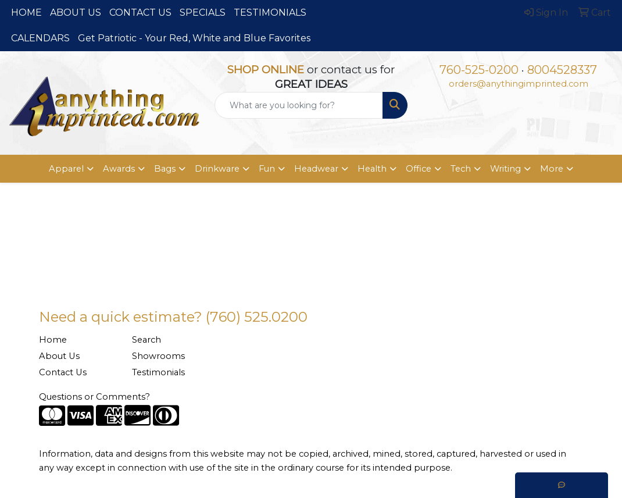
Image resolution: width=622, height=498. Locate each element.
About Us (59, 356)
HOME (26, 12)
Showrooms (158, 356)
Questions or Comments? (94, 397)
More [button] (551, 168)
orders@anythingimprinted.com (518, 84)
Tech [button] (461, 168)
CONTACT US (140, 12)
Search (146, 340)
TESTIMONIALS (270, 12)
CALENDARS (40, 38)
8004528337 (562, 70)
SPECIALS (203, 12)
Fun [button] (267, 168)
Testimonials (158, 372)
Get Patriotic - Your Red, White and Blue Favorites (194, 38)
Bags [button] (165, 168)
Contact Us (63, 372)
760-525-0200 (479, 70)
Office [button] (418, 168)
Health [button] (372, 168)
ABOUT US (75, 12)
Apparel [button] (66, 168)
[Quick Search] (299, 105)
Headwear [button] (316, 168)
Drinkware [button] (217, 168)
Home (53, 340)
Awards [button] (119, 168)
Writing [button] (505, 168)
